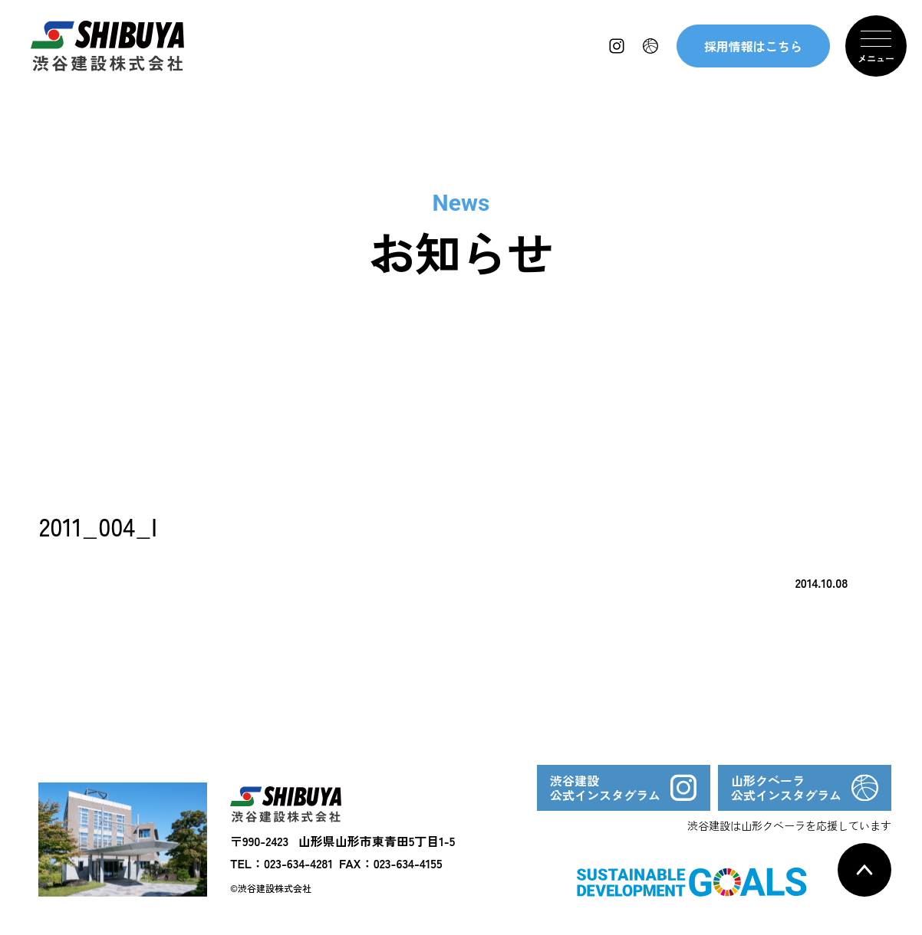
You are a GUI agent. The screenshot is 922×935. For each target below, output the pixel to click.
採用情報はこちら (753, 46)
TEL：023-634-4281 (281, 863)
